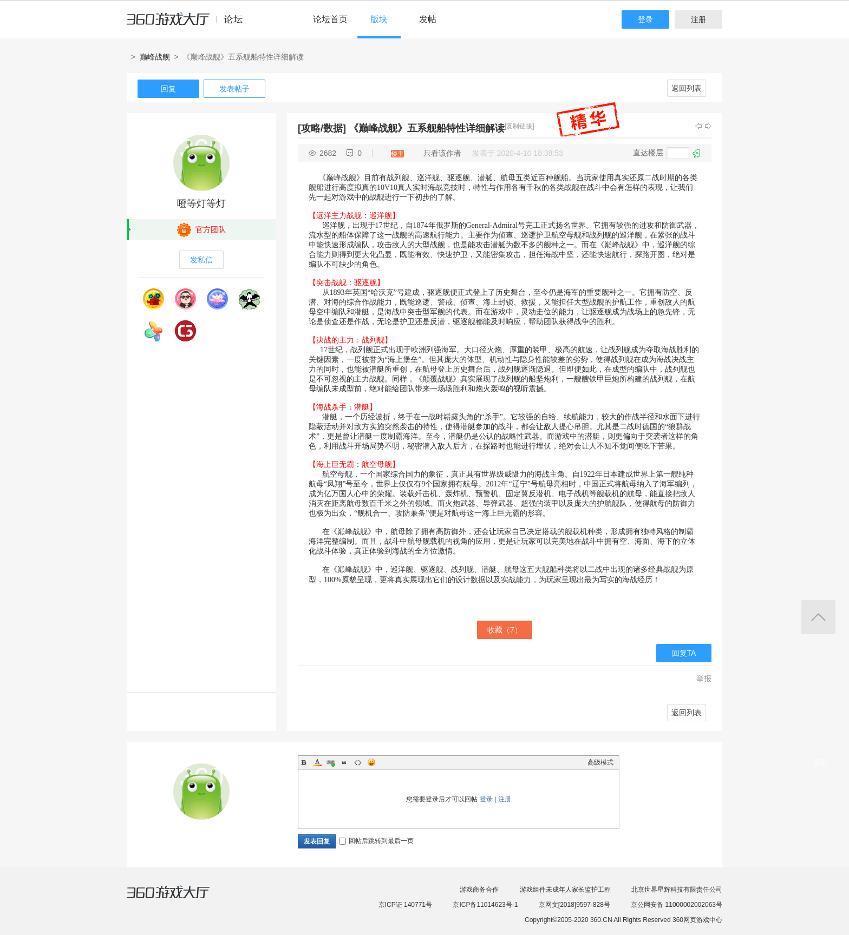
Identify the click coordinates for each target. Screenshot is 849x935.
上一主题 (698, 126)
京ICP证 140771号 (405, 904)
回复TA (684, 653)
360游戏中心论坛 (189, 24)
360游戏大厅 (179, 898)
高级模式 (600, 762)
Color (317, 762)
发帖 (427, 19)
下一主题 (708, 126)
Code (357, 762)
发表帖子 (234, 88)
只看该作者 (442, 153)
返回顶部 (818, 617)
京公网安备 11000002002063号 (676, 904)
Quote (344, 762)
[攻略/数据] (322, 128)
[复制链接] (519, 126)
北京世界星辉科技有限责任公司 (676, 889)
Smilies (371, 762)
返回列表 (686, 88)
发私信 (201, 259)
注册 (698, 19)
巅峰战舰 (155, 56)
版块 (379, 19)
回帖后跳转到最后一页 (376, 841)
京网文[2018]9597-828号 (574, 904)
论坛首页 (330, 19)
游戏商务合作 (479, 889)
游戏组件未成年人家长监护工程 (565, 889)
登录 (645, 19)
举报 (703, 678)
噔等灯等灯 (201, 203)
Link (330, 762)
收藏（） (504, 629)
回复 (168, 88)
